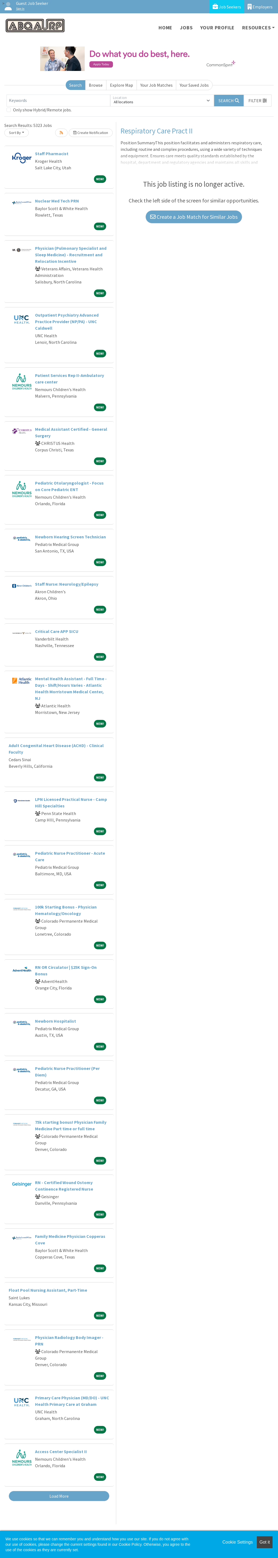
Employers (260, 6)
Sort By (15, 132)
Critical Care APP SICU (56, 631)
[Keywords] (58, 101)
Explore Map (121, 85)
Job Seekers (227, 6)
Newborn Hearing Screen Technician (70, 536)
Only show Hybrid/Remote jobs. (42, 110)
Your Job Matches (156, 85)
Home (165, 27)
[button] (257, 101)
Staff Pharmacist (51, 153)
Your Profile (217, 27)
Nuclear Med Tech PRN (57, 201)
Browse (96, 85)
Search (75, 85)
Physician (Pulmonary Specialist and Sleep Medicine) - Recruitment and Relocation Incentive (70, 254)
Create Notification (90, 132)
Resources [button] (256, 27)
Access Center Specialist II (61, 1451)
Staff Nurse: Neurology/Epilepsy (66, 584)
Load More (59, 1496)
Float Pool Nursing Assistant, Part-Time (48, 1290)
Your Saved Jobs (194, 85)
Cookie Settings (237, 1542)
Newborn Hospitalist (55, 1021)
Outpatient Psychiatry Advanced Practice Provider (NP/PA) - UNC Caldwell (67, 321)
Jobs (186, 27)
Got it (265, 1542)
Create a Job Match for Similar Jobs (194, 216)
